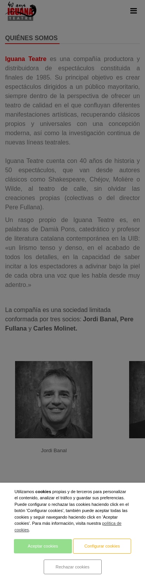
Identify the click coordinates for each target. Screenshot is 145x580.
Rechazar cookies (72, 567)
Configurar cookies (102, 546)
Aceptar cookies (43, 546)
